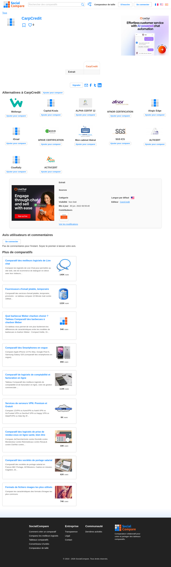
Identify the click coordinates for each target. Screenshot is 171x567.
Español (166, 4)
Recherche (82, 4)
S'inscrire (125, 4)
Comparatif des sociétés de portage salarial (28, 460)
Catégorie (63, 198)
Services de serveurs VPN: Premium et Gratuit (26, 405)
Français (156, 4)
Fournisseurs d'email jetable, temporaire (27, 289)
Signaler (76, 85)
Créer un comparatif (90, 4)
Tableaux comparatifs (38, 540)
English (161, 4)
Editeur (114, 202)
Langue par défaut (120, 198)
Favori (24, 25)
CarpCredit (125, 202)
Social (128, 527)
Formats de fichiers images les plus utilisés (28, 487)
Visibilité (63, 202)
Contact (68, 540)
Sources (63, 190)
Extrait (62, 182)
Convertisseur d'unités (39, 544)
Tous (4, 13)
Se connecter (142, 4)
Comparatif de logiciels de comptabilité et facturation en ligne (27, 376)
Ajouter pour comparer (53, 93)
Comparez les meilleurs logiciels (43, 536)
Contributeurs (65, 210)
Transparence (71, 532)
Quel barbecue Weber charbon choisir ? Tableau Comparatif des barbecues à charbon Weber (26, 319)
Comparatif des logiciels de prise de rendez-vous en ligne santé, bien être (25, 433)
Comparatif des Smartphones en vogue (26, 348)
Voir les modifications (68, 224)
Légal (67, 536)
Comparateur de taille (104, 4)
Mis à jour (63, 206)
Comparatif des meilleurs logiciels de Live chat (28, 262)
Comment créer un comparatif (42, 532)
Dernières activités (93, 532)
